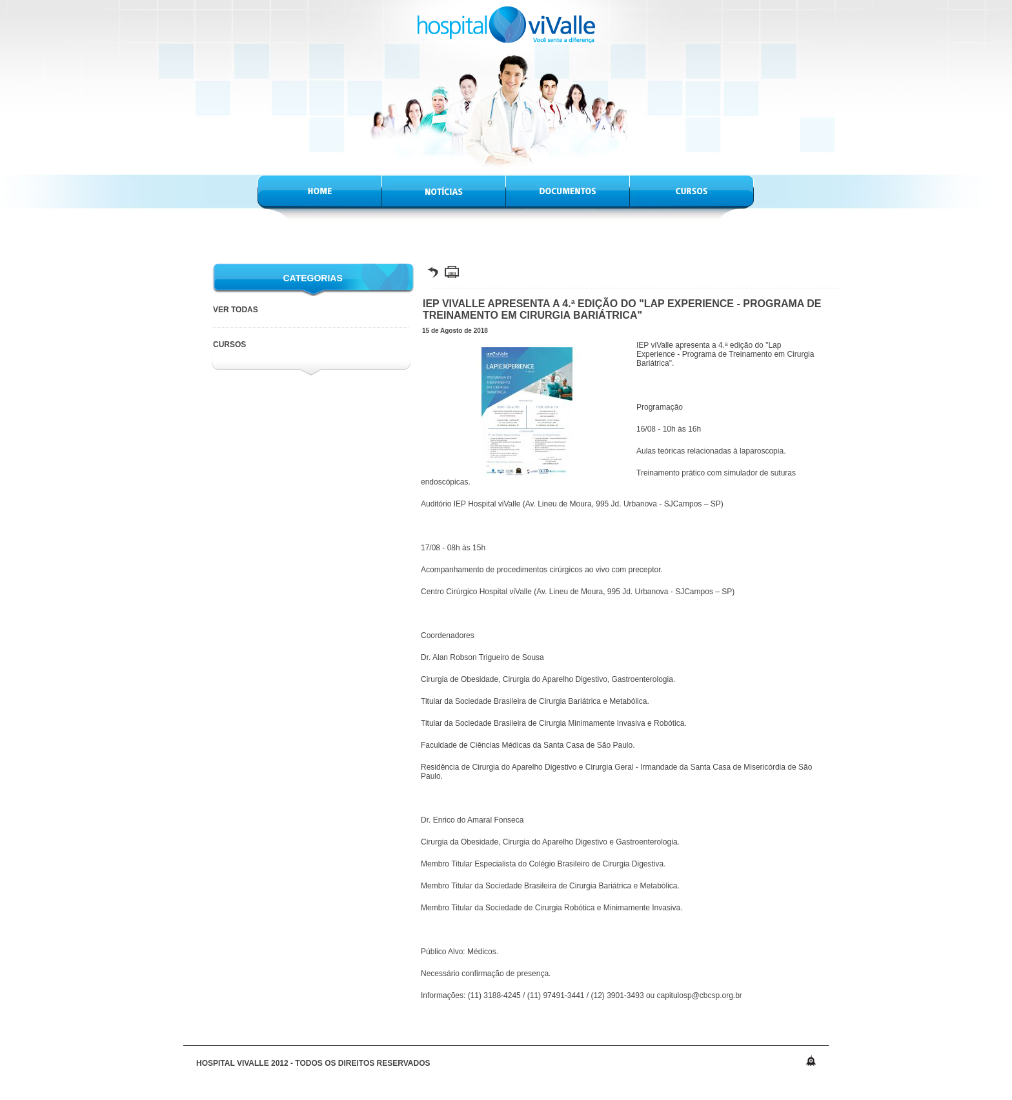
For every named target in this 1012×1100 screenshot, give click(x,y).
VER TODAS (235, 309)
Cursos (229, 344)
